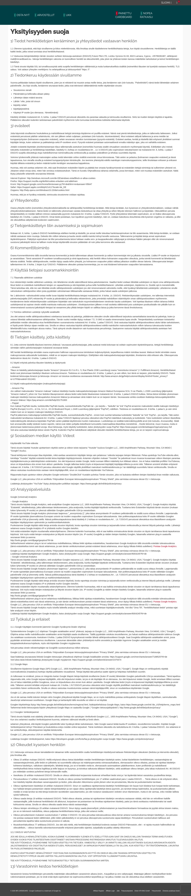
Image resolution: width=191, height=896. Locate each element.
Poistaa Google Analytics (165, 546)
